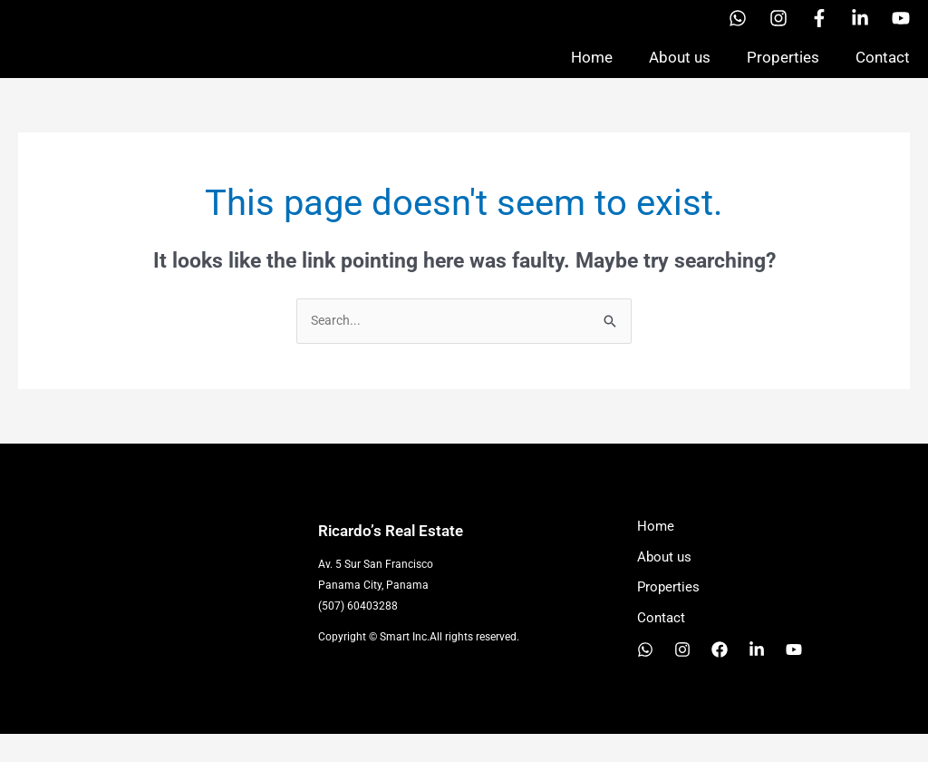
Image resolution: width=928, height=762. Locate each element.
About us (679, 71)
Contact (883, 71)
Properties (783, 71)
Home (592, 71)
